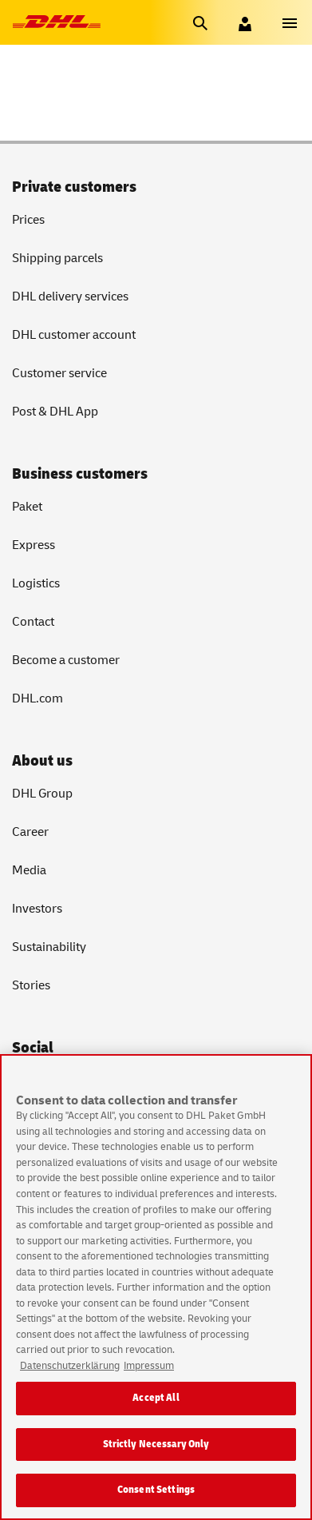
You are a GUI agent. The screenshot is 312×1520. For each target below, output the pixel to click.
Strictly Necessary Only (156, 1444)
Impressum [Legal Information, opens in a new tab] (149, 1366)
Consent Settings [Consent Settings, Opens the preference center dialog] (156, 1491)
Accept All (155, 1398)
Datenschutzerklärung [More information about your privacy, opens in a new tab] (70, 1366)
